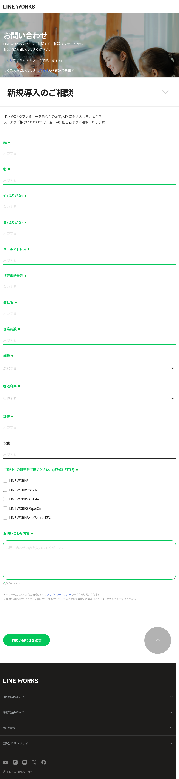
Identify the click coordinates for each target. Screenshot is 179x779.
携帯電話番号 (13, 275)
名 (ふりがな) (13, 222)
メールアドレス (14, 248)
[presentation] (36, 616)
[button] (89, 92)
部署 (6, 416)
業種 (6, 355)
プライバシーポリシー (59, 594)
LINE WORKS (18, 480)
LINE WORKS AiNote (24, 499)
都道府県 (9, 385)
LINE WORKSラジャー (25, 489)
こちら (8, 59)
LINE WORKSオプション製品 (30, 517)
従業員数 (9, 328)
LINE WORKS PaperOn (25, 508)
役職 (6, 442)
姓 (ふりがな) (13, 195)
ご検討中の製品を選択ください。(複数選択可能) (38, 469)
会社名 (8, 302)
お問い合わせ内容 (16, 533)
